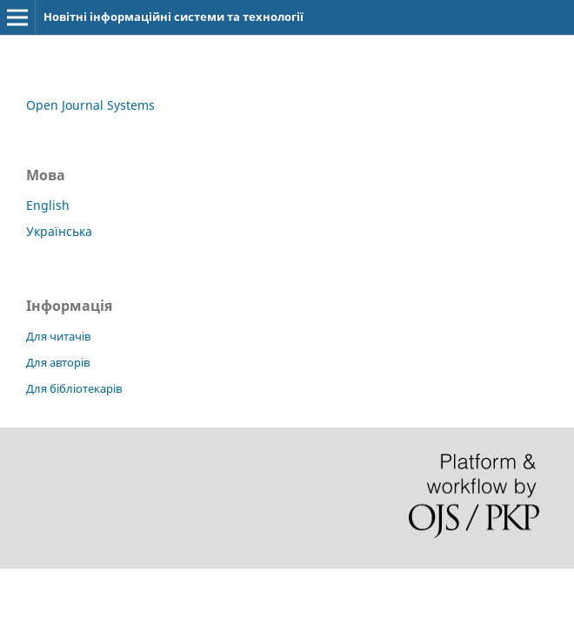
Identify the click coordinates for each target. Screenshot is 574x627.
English (48, 205)
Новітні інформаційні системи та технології (173, 16)
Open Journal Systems (90, 105)
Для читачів (58, 336)
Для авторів (58, 362)
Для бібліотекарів (74, 388)
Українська (59, 231)
